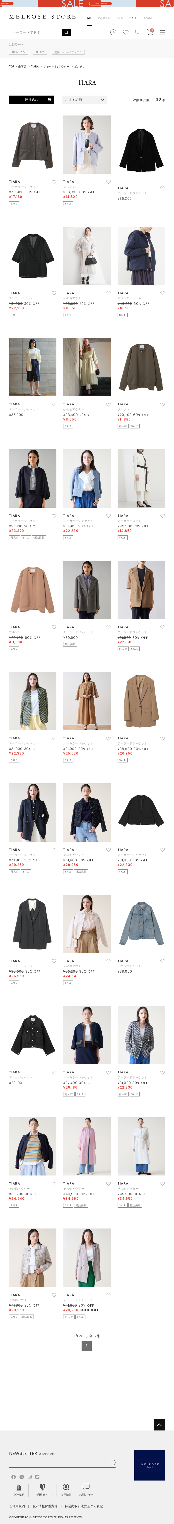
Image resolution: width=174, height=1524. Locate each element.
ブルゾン (69, 187)
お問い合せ (86, 1490)
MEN (120, 18)
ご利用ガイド (42, 1490)
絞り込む (32, 99)
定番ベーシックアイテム (68, 52)
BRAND (148, 18)
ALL (89, 18)
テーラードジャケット (132, 193)
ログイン (161, 18)
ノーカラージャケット (24, 187)
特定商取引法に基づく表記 (84, 1506)
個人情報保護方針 (45, 1506)
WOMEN (104, 18)
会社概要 (18, 1490)
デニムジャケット (130, 966)
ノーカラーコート (130, 521)
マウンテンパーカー (131, 298)
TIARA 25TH (19, 52)
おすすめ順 (73, 99)
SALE (133, 18)
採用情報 (66, 1490)
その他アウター (73, 298)
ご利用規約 (17, 1506)
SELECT (40, 52)
